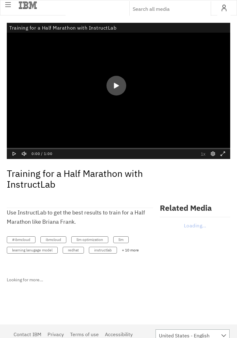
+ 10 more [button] (130, 250)
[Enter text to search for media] (164, 9)
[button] (8, 4)
